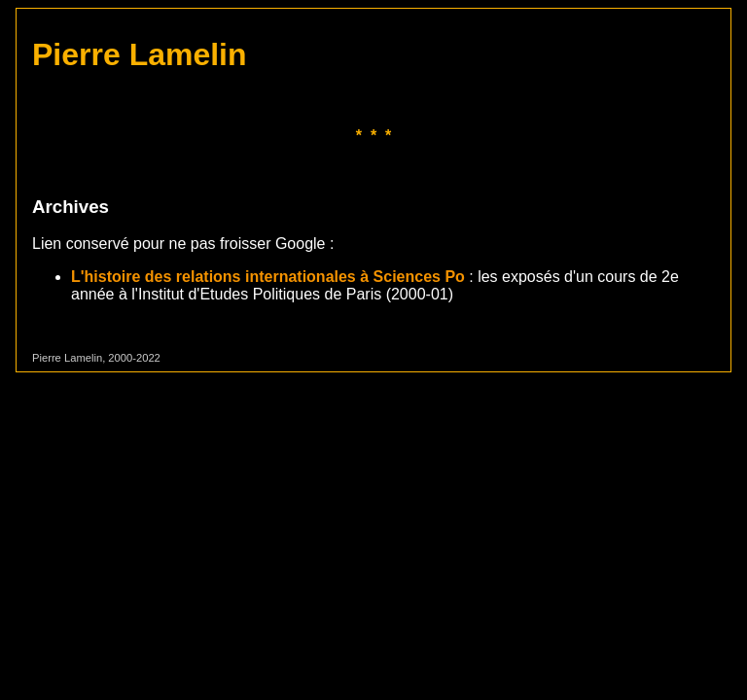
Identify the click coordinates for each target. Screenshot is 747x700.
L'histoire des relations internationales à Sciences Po (268, 276)
